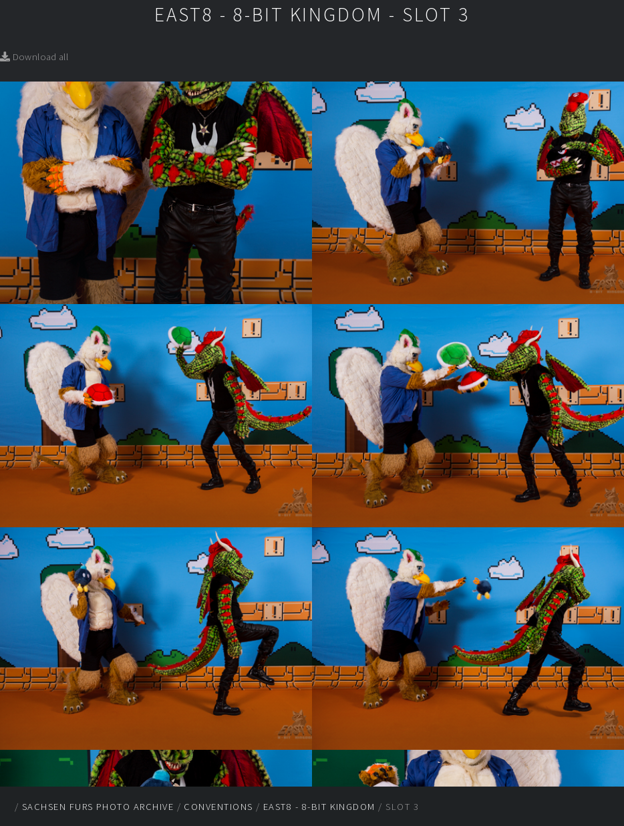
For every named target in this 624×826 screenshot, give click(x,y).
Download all (34, 57)
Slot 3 (402, 807)
